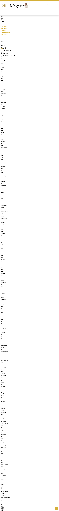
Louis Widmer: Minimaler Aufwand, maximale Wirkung (15, 431)
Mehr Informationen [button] (20, 452)
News (7, 17)
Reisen (5, 56)
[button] (38, 5)
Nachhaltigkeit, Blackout (41, 496)
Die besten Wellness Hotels (9, 433)
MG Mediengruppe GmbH (11, 493)
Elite (2, 17)
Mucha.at (32, 497)
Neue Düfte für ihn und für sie (9, 436)
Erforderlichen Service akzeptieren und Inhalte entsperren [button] (48, 452)
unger (16, 56)
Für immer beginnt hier (8, 429)
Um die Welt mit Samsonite (9, 434)
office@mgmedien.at (6, 484)
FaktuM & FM (33, 494)
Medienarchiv (33, 500)
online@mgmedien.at (11, 496)
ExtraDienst (32, 492)
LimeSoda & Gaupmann (12, 500)
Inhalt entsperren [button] (48, 448)
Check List (32, 496)
